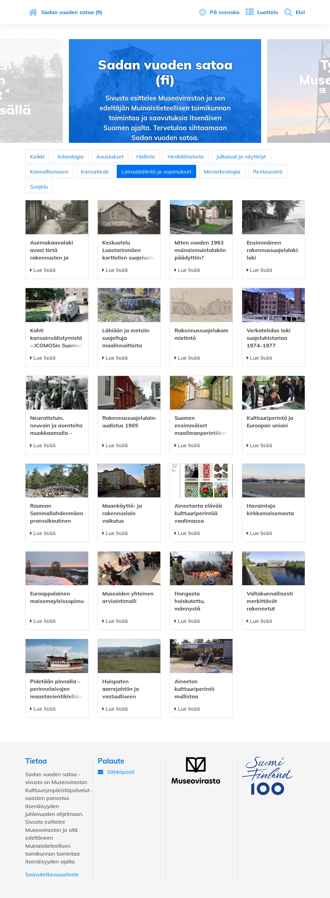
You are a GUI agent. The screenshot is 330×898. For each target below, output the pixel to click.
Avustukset (110, 156)
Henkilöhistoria (186, 156)
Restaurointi (267, 171)
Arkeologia (70, 156)
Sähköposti (116, 771)
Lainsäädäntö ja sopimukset (156, 171)
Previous (7, 91)
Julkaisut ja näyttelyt (241, 156)
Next (322, 91)
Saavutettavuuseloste (52, 874)
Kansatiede (95, 171)
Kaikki (37, 156)
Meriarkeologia (222, 171)
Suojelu (39, 186)
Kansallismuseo (49, 171)
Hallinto (145, 156)
